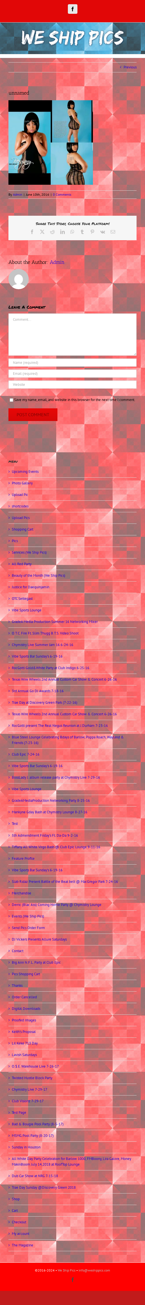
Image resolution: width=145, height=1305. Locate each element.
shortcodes (20, 506)
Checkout (19, 1222)
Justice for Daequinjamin (30, 587)
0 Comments (62, 194)
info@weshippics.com (94, 1270)
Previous (130, 67)
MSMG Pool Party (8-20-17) (33, 1135)
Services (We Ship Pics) (29, 552)
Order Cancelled (24, 997)
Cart (15, 1210)
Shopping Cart (22, 529)
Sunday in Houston (26, 1147)
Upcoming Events (25, 471)
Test (15, 823)
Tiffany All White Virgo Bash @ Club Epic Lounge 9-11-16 (56, 847)
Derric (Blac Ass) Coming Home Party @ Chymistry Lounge (56, 904)
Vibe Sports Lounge (26, 610)
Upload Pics (21, 517)
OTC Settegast (22, 598)
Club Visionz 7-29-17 (28, 1101)
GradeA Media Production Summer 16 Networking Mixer (55, 621)
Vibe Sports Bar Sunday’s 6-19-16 (37, 656)
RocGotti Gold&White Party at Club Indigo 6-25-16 (50, 667)
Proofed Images (24, 1020)
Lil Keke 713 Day (25, 1043)
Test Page (19, 1112)
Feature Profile (23, 858)
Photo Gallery (22, 483)
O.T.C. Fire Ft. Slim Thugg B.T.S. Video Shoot (45, 633)
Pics (15, 540)
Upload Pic (20, 494)
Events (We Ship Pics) (28, 916)
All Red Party (22, 564)
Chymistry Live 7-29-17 (29, 1089)
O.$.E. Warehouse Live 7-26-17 (35, 1066)
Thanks (17, 985)
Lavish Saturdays (24, 1054)
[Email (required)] (72, 373)
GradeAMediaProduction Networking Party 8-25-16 (51, 800)
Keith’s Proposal (24, 1031)
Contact (17, 950)
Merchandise (21, 893)
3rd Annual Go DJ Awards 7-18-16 (38, 691)
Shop (16, 1199)
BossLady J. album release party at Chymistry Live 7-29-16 (56, 777)
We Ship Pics (66, 1270)
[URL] (72, 384)
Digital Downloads (26, 1008)
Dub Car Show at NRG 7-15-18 (35, 1175)
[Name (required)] (72, 362)
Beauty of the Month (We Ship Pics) (38, 575)
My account (20, 1233)
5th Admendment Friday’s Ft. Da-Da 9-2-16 (45, 835)
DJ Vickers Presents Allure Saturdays (39, 939)
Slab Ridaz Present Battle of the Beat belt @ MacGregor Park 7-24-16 (65, 881)
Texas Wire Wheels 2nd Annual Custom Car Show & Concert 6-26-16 (64, 679)
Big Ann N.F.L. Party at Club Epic (36, 962)
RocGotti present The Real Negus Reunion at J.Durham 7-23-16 (60, 725)
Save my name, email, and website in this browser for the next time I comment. (74, 399)
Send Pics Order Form (28, 927)
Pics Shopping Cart (26, 974)
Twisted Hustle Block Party (32, 1077)
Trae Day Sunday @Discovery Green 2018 (44, 1187)
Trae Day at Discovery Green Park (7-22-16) (44, 702)
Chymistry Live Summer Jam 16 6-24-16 (42, 644)
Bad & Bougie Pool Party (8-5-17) (38, 1124)
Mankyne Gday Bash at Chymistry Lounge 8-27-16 (49, 812)
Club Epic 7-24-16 (25, 754)
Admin (17, 194)
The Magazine (22, 1245)
